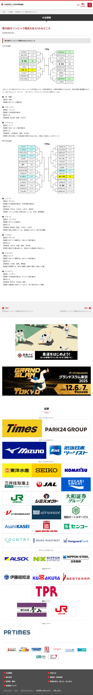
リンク (16, 690)
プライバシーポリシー (27, 690)
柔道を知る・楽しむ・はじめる (61, 681)
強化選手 (9, 677)
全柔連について (11, 685)
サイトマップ (8, 690)
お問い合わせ (57, 690)
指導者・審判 (10, 681)
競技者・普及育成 (56, 677)
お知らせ (53, 673)
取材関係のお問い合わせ (43, 690)
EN (78, 4)
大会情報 (9, 673)
